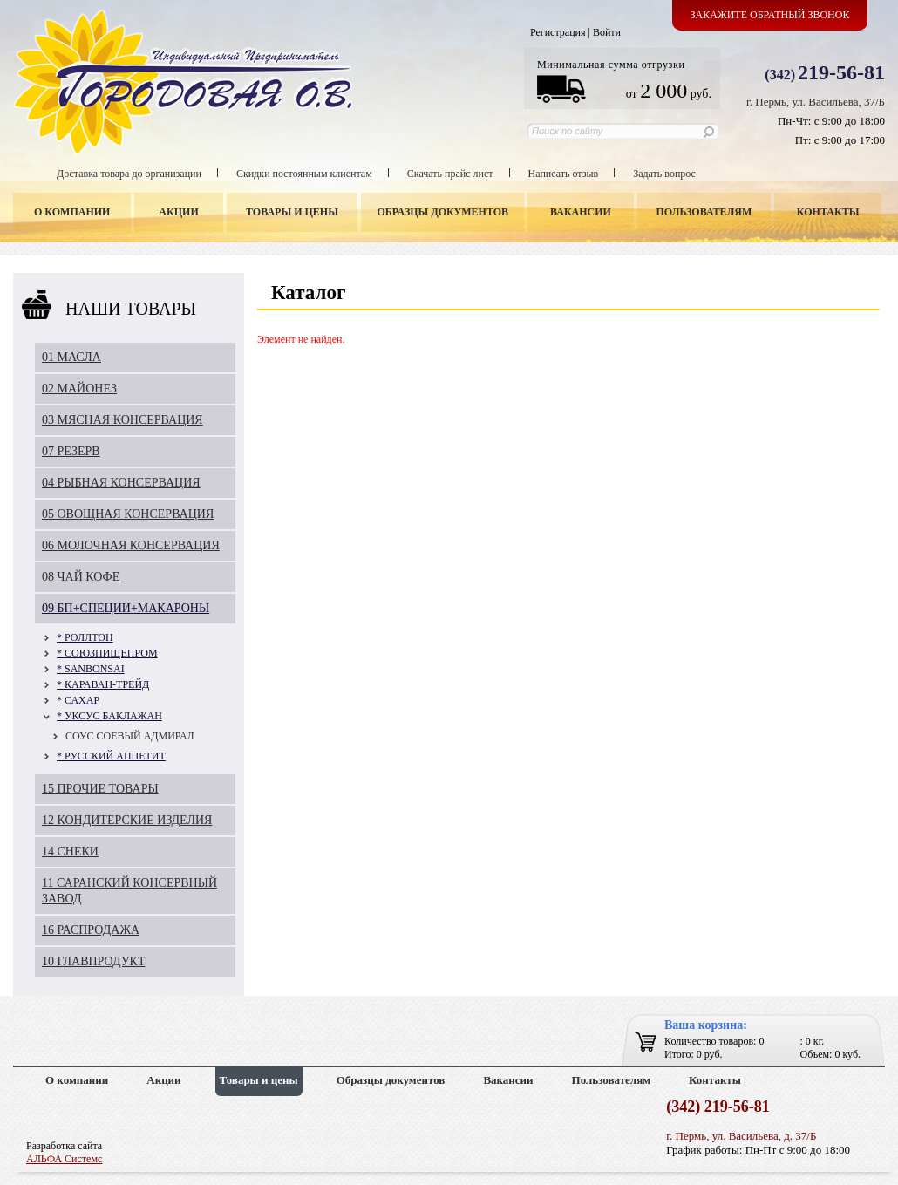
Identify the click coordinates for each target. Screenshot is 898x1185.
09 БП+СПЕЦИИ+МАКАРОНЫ (125, 608)
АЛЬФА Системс (64, 1159)
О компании (72, 212)
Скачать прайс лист (450, 173)
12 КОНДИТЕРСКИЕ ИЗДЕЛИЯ (127, 820)
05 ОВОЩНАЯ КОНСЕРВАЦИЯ (128, 514)
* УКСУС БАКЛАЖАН (109, 716)
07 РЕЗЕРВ (71, 451)
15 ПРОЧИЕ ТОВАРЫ (100, 788)
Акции (178, 212)
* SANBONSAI (91, 669)
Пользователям (704, 212)
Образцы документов (443, 212)
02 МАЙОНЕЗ (79, 388)
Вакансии (580, 212)
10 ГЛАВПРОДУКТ (94, 961)
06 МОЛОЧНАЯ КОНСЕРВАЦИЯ (131, 545)
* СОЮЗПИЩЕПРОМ (107, 653)
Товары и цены (292, 212)
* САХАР (78, 700)
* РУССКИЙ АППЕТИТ (111, 756)
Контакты (828, 212)
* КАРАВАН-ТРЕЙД (103, 684)
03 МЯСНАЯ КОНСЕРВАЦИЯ (122, 419)
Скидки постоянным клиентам (304, 173)
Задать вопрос (664, 173)
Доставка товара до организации (129, 173)
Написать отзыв (563, 173)
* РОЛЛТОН (85, 637)
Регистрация (558, 32)
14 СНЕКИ (70, 851)
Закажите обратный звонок (770, 15)
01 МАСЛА (71, 357)
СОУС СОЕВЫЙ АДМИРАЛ (129, 736)
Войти (607, 32)
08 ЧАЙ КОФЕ (80, 576)
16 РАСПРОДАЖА (90, 929)
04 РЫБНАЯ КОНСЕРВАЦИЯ (121, 482)
